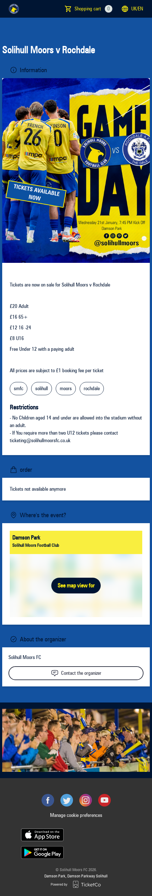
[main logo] (14, 9)
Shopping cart (93, 9)
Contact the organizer (76, 673)
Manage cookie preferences (76, 815)
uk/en (132, 9)
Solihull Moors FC (24, 657)
